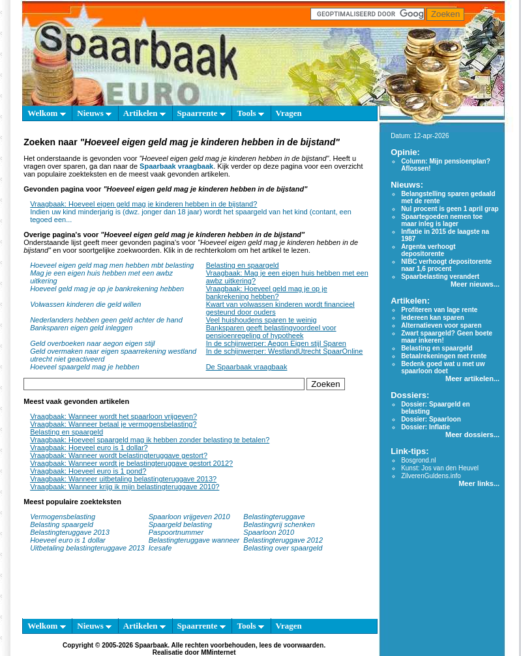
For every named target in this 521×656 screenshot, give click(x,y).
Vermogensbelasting (62, 517)
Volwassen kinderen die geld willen (85, 304)
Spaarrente (201, 113)
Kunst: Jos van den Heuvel (440, 468)
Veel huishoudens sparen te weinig (261, 320)
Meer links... (478, 483)
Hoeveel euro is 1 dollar (68, 540)
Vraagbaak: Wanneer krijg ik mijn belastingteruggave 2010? (124, 487)
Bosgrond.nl (418, 460)
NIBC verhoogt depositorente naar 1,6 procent (446, 265)
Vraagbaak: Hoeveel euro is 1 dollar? (89, 447)
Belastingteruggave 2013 (70, 532)
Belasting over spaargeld (282, 548)
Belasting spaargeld (61, 524)
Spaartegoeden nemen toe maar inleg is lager (442, 220)
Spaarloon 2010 (269, 532)
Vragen (289, 113)
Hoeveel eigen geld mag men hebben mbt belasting (112, 265)
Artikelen (144, 113)
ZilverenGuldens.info (431, 475)
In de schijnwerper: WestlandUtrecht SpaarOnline (284, 351)
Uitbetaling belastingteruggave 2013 (87, 548)
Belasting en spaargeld (242, 265)
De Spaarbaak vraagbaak (247, 367)
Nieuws (94, 113)
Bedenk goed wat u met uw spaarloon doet (442, 367)
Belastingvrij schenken (278, 524)
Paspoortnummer (176, 532)
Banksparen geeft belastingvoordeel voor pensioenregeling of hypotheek (271, 331)
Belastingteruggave (274, 517)
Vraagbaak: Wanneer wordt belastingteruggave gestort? (118, 455)
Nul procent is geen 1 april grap (449, 208)
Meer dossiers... (472, 434)
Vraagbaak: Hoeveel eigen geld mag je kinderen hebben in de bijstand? (143, 204)
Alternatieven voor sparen (441, 325)
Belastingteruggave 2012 (283, 540)
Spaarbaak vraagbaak (176, 166)
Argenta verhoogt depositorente (428, 250)
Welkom (46, 113)
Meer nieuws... (475, 284)
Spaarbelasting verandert (440, 276)
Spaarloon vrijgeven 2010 (189, 517)
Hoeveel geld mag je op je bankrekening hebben (107, 288)
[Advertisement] (194, 591)
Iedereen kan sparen (432, 317)
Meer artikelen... (472, 378)
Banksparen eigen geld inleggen (81, 328)
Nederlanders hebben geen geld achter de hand (106, 320)
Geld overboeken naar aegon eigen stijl (92, 343)
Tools (250, 113)
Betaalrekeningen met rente (443, 356)
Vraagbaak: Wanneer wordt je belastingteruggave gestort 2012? (131, 463)
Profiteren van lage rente (439, 309)
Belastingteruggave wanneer (194, 540)
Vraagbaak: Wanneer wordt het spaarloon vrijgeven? (113, 416)
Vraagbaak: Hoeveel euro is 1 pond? (88, 471)
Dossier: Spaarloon (431, 419)
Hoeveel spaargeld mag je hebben (85, 367)
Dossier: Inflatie (425, 427)
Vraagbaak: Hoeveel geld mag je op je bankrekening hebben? (266, 292)
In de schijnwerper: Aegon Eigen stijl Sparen (276, 343)
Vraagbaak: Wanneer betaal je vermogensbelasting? (113, 424)
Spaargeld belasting (180, 524)
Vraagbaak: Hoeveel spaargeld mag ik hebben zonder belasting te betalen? (149, 440)
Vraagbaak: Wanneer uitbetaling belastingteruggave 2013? (123, 479)
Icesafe (160, 548)
